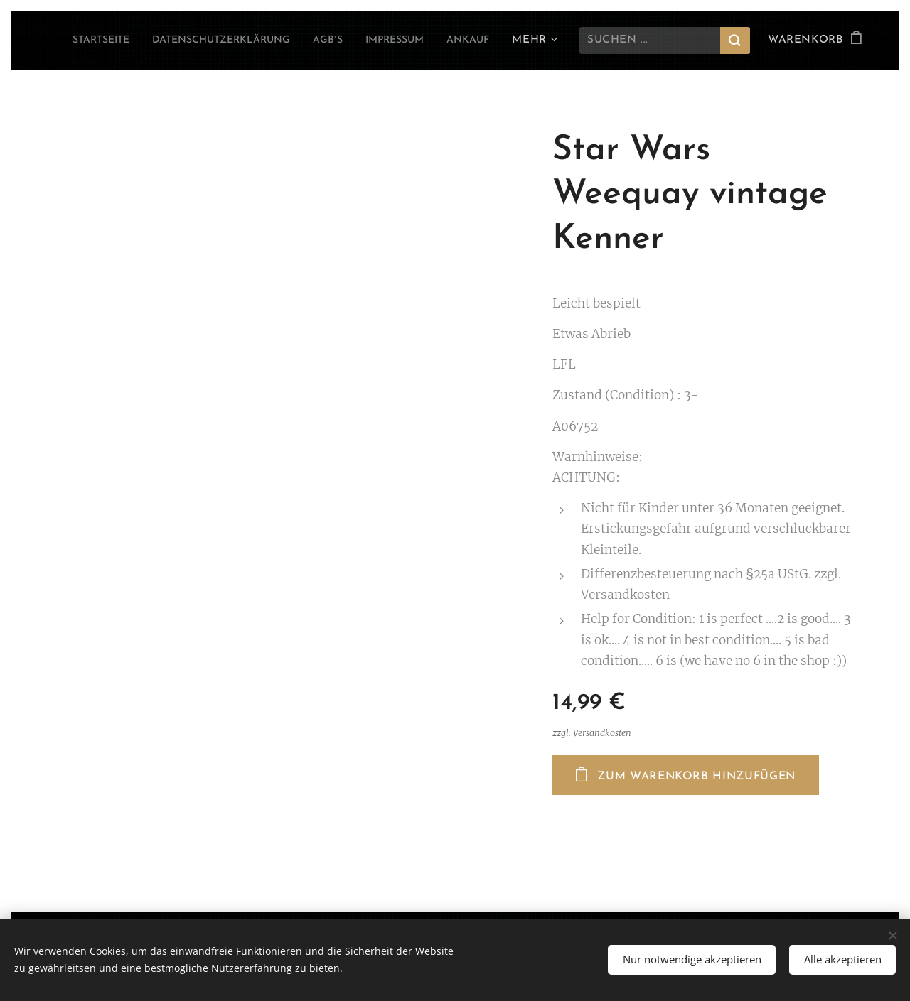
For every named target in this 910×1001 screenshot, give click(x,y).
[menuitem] (129, 40)
